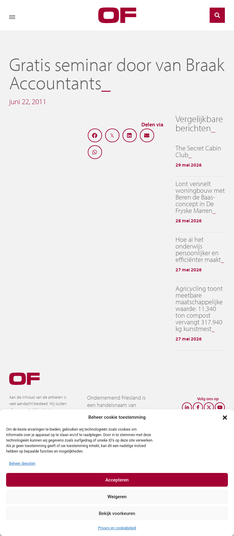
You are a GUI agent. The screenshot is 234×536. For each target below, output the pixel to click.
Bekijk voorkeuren (117, 513)
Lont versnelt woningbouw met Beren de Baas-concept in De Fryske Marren (200, 197)
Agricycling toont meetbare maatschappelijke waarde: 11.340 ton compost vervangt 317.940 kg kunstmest (199, 308)
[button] (225, 417)
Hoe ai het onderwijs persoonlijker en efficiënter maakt (198, 249)
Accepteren (117, 480)
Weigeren (117, 496)
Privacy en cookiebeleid (117, 528)
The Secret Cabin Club (198, 151)
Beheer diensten (22, 463)
